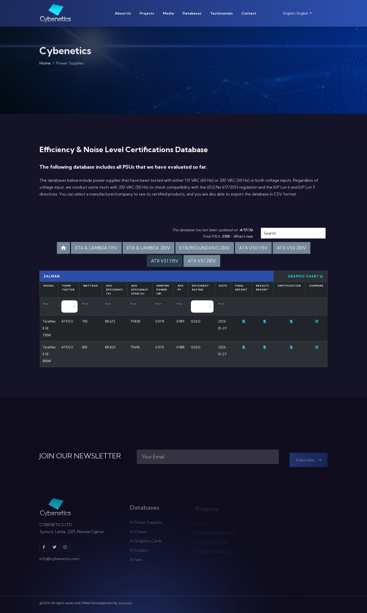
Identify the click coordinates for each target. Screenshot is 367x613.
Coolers (139, 552)
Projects (147, 13)
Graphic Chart (305, 276)
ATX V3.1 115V (164, 260)
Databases (192, 13)
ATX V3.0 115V (253, 247)
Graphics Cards (146, 542)
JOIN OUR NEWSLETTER (80, 455)
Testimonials (221, 13)
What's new (243, 236)
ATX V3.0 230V (291, 247)
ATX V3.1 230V (202, 260)
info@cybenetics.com (59, 560)
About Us (123, 13)
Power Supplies (146, 524)
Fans (136, 561)
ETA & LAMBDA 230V (148, 247)
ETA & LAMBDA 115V (96, 247)
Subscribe (308, 461)
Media (168, 13)
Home (45, 64)
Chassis (138, 533)
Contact (248, 13)
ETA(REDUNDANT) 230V (205, 247)
